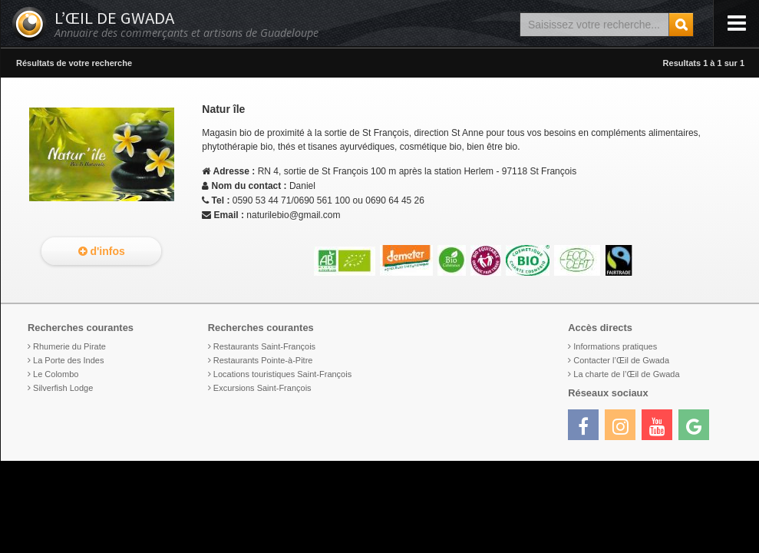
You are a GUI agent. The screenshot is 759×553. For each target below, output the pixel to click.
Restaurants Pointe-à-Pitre (263, 360)
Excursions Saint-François (262, 387)
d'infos (101, 251)
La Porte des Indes (68, 360)
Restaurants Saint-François (264, 346)
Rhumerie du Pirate (69, 346)
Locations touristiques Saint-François (282, 374)
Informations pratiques (615, 346)
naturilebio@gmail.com (293, 215)
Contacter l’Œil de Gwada (621, 360)
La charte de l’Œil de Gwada (626, 374)
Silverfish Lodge (63, 387)
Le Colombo (55, 374)
